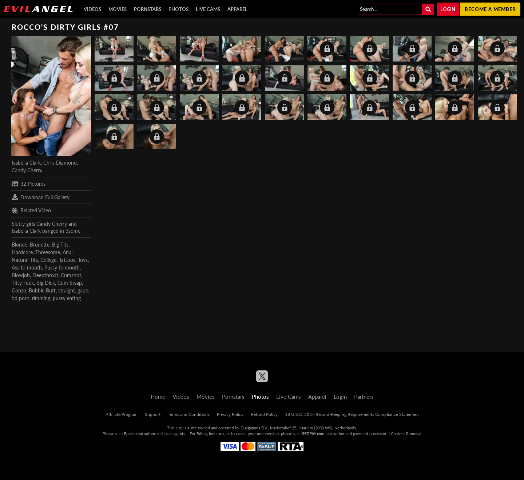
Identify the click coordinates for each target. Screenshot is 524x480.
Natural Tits (25, 260)
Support (152, 414)
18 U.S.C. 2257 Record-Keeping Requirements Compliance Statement (352, 414)
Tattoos (67, 260)
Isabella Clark (26, 163)
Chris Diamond (60, 163)
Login (447, 9)
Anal (67, 252)
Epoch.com (133, 433)
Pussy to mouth (62, 267)
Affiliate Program (122, 414)
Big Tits (60, 244)
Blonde (19, 244)
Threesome (47, 252)
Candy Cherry (27, 170)
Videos (92, 9)
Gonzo (19, 290)
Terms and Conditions (189, 414)
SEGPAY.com (313, 433)
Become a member (490, 9)
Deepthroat (45, 275)
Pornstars (147, 9)
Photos (178, 9)
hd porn (20, 298)
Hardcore (22, 252)
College (48, 260)
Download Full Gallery (41, 197)
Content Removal (406, 433)
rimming (41, 298)
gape (83, 290)
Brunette (39, 244)
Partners (364, 396)
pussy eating (67, 298)
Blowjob (21, 275)
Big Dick (45, 283)
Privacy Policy (230, 414)
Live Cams (208, 9)
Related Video (31, 210)
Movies (117, 9)
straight (66, 290)
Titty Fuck (23, 283)
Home (158, 396)
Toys (83, 260)
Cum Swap (69, 283)
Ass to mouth (27, 267)
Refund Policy (264, 414)
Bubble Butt (42, 290)
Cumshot (71, 275)
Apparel (237, 9)
